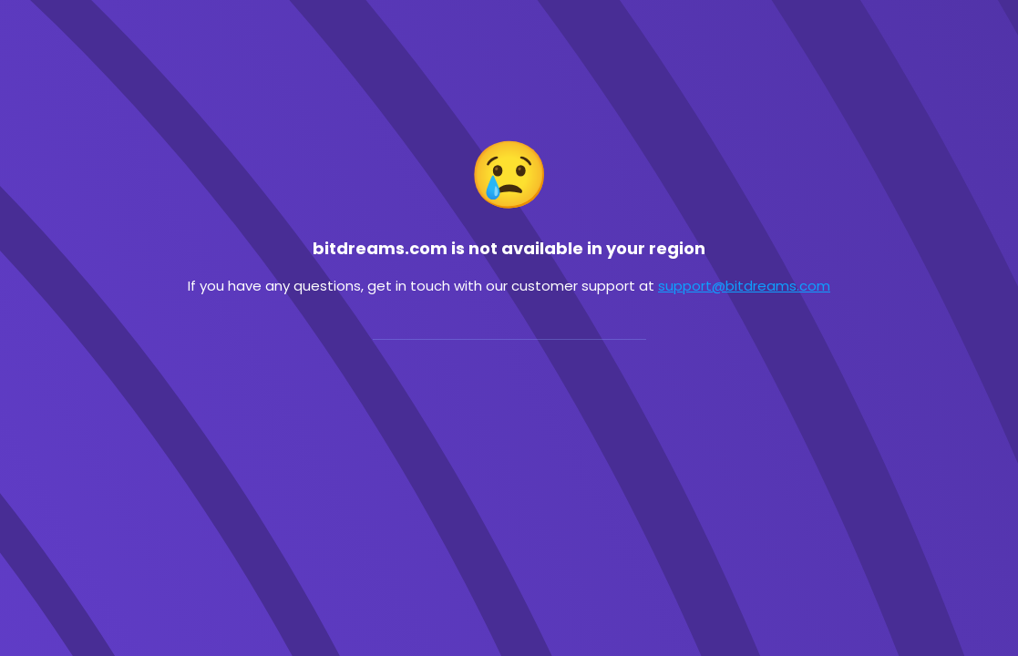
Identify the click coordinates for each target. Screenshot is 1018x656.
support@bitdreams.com (744, 285)
